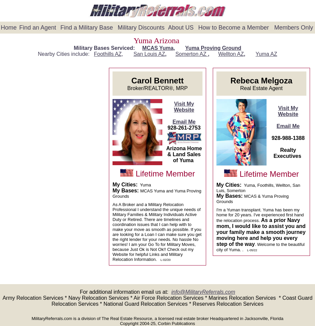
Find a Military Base (86, 27)
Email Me (184, 122)
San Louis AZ (149, 54)
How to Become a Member (233, 27)
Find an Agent (37, 27)
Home (9, 27)
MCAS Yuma (158, 48)
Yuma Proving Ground (213, 48)
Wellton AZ (231, 54)
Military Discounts (141, 27)
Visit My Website (184, 107)
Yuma (266, 54)
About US (181, 27)
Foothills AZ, (108, 54)
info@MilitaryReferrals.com (203, 292)
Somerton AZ (191, 54)
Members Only (293, 27)
